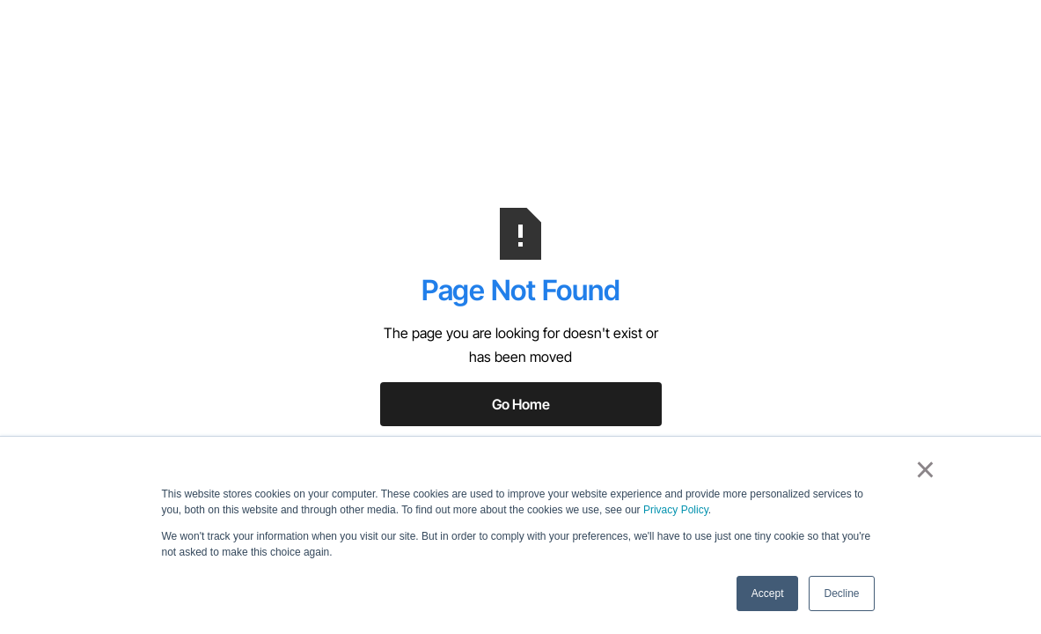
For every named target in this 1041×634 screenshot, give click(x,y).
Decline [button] (841, 593)
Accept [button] (767, 593)
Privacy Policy (675, 510)
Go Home (521, 404)
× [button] (925, 469)
